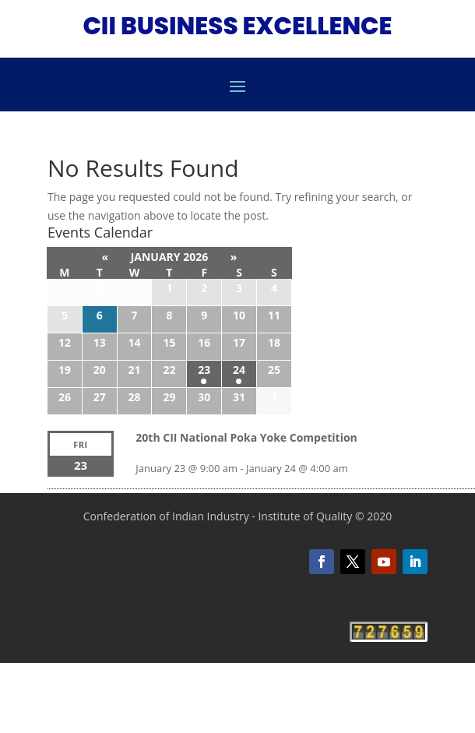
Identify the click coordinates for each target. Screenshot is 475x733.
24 (239, 369)
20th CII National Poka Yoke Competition (246, 437)
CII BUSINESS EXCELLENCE (237, 26)
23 (204, 369)
